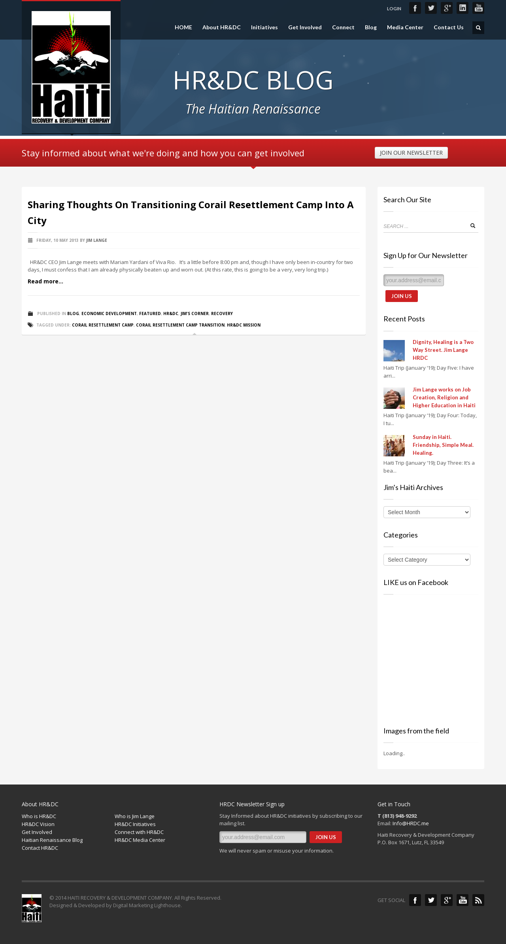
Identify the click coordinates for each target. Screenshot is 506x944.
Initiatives (264, 27)
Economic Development (109, 313)
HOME (183, 27)
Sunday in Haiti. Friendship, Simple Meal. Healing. (443, 445)
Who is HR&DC (39, 816)
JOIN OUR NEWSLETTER (411, 152)
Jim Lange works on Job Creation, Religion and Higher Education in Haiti (444, 397)
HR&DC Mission (244, 325)
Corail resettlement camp (103, 325)
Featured (150, 313)
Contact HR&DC (40, 847)
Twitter (431, 8)
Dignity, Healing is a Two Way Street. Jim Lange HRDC (443, 350)
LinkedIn (462, 8)
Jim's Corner (195, 313)
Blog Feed (478, 900)
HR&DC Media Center (140, 839)
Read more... (45, 281)
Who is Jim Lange (135, 816)
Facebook (415, 8)
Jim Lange (96, 240)
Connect (343, 27)
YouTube (478, 8)
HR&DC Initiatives (135, 824)
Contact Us (449, 27)
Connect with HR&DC (139, 832)
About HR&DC (221, 27)
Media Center (405, 27)
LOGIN (394, 8)
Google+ (447, 8)
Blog (371, 27)
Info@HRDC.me (411, 823)
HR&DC (170, 313)
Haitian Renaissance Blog (52, 839)
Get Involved (305, 27)
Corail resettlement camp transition (180, 325)
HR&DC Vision (38, 824)
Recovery (222, 313)
